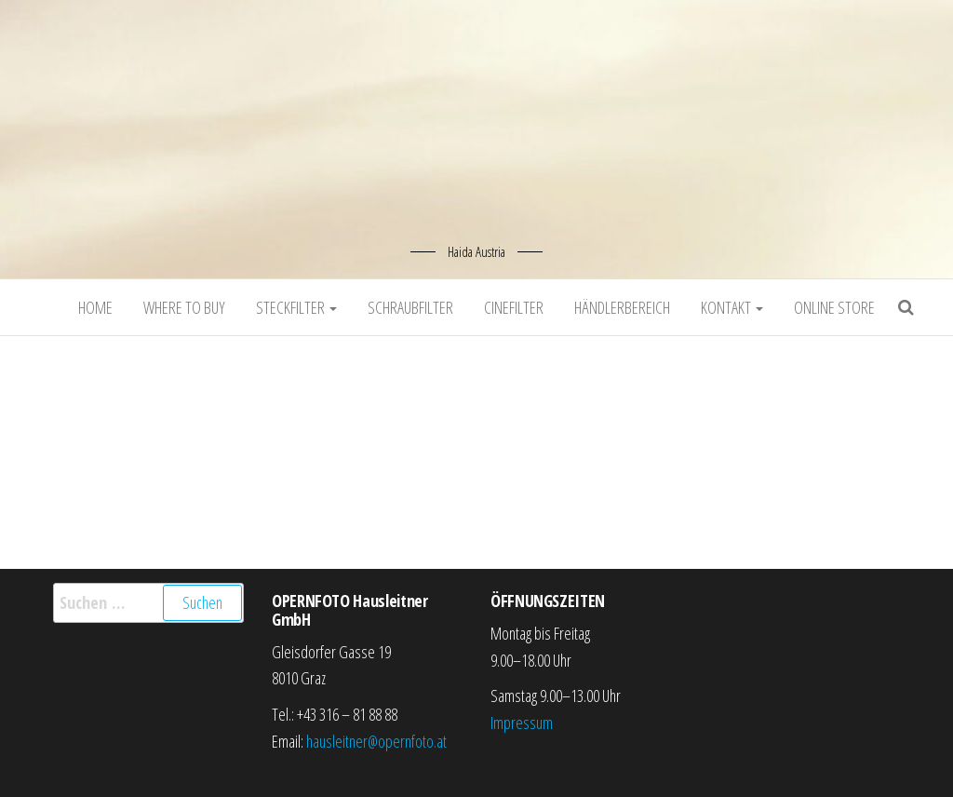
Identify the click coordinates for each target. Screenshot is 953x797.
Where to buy (184, 307)
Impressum (521, 722)
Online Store (834, 307)
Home (95, 307)
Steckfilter (296, 307)
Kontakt (732, 307)
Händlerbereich (622, 307)
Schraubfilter (410, 307)
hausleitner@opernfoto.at (376, 741)
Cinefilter (514, 307)
